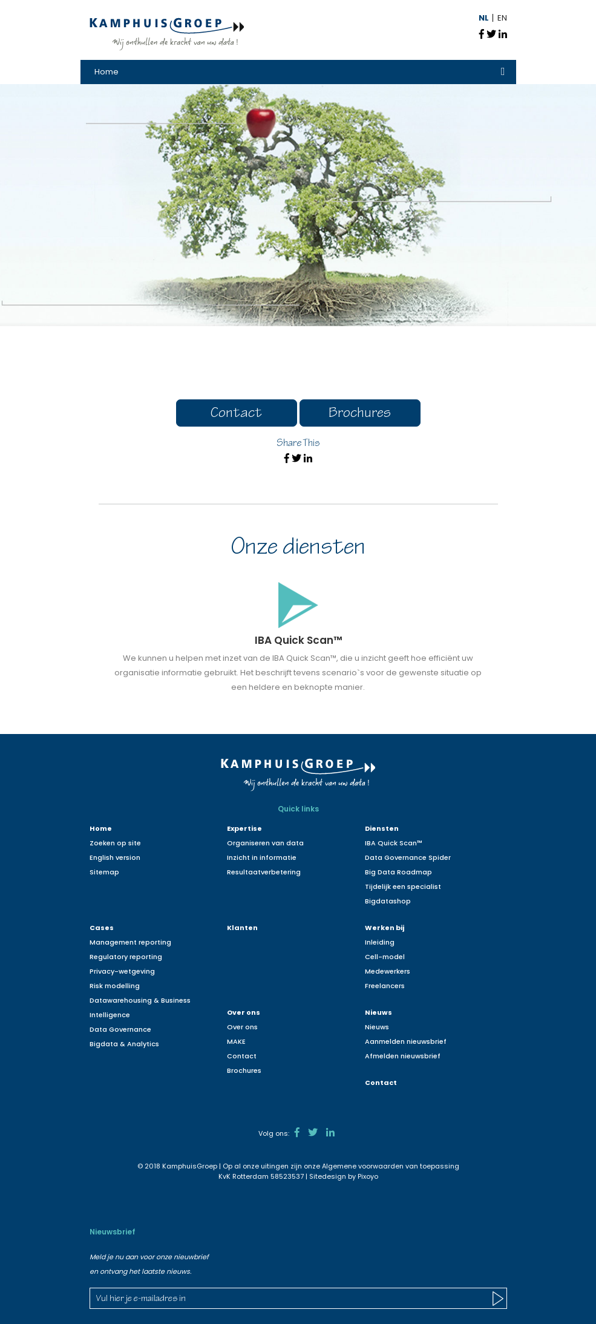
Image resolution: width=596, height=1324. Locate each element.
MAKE (236, 1041)
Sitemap (104, 872)
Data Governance (120, 1029)
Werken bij (384, 927)
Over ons (243, 1012)
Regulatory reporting (126, 957)
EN (502, 18)
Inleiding (380, 942)
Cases (102, 927)
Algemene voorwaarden (363, 1166)
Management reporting (130, 942)
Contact (236, 414)
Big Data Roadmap (398, 872)
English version (115, 857)
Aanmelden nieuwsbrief (406, 1041)
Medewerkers (387, 971)
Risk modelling (115, 986)
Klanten (242, 927)
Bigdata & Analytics (124, 1044)
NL (484, 18)
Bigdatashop (388, 901)
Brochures (360, 414)
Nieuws (378, 1012)
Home (106, 71)
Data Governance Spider (408, 857)
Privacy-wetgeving (122, 971)
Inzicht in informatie (261, 857)
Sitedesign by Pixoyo (343, 1176)
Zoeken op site (115, 843)
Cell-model (385, 957)
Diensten (382, 828)
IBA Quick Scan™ (393, 843)
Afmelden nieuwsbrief (402, 1056)
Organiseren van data (265, 843)
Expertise (244, 828)
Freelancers (385, 986)
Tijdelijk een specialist (403, 886)
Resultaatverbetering (264, 872)
